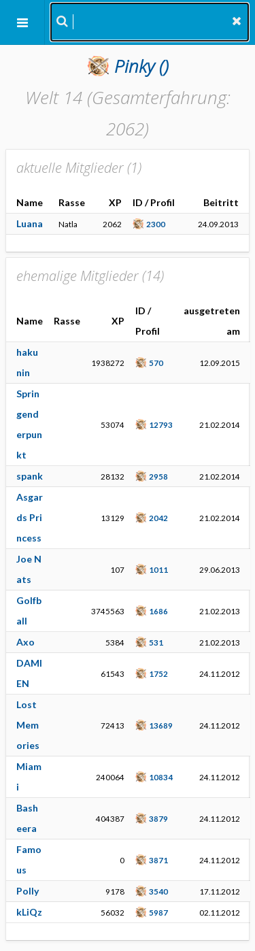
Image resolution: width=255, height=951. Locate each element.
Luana (29, 223)
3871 (158, 860)
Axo (25, 642)
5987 (158, 912)
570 (156, 362)
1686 (158, 611)
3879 (158, 818)
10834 (161, 777)
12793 (161, 424)
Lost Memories (27, 725)
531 (156, 642)
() (141, 66)
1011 (158, 569)
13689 (161, 725)
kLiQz (29, 912)
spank (29, 476)
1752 (158, 673)
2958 (158, 476)
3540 (158, 891)
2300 (155, 224)
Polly (27, 891)
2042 (158, 517)
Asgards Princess (29, 517)
